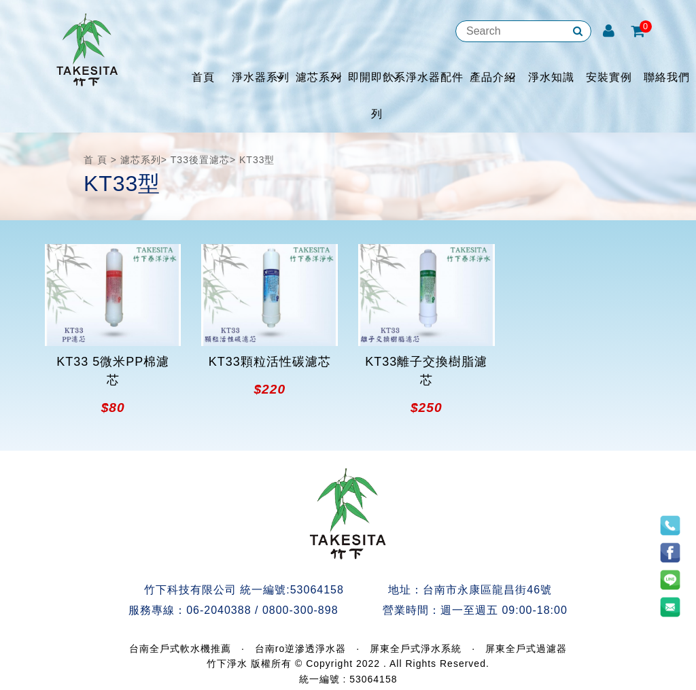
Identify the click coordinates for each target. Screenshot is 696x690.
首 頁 (95, 159)
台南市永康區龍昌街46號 (487, 590)
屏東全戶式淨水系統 (416, 648)
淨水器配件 (435, 77)
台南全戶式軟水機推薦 (180, 648)
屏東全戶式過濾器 (526, 648)
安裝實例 (609, 77)
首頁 (203, 77)
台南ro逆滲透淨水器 (300, 648)
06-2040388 (218, 610)
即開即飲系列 (377, 95)
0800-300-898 (300, 610)
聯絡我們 (667, 77)
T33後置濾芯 (200, 159)
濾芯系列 (319, 77)
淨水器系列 (261, 77)
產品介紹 (493, 77)
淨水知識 (551, 77)
